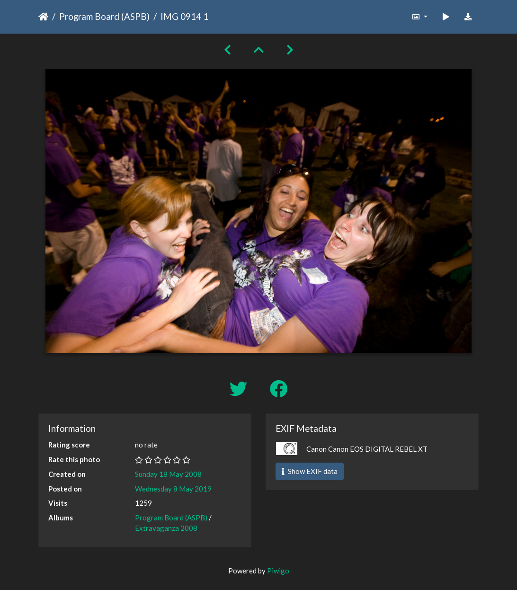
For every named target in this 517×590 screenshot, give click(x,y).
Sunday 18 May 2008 (168, 474)
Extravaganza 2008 (166, 528)
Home (43, 16)
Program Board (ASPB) (104, 16)
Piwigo (278, 570)
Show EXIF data (310, 471)
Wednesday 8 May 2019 (173, 488)
